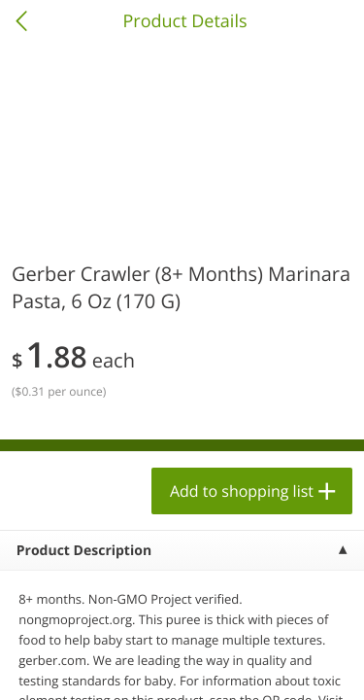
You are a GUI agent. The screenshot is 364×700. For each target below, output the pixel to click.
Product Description (84, 551)
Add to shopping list (242, 491)
